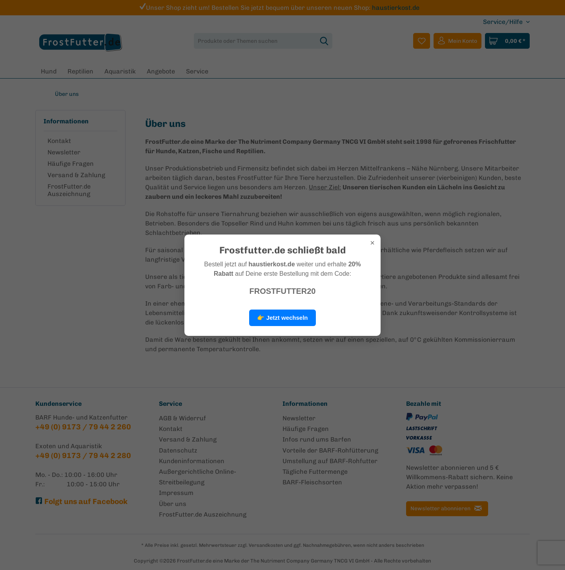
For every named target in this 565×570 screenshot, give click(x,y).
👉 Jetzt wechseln (282, 317)
